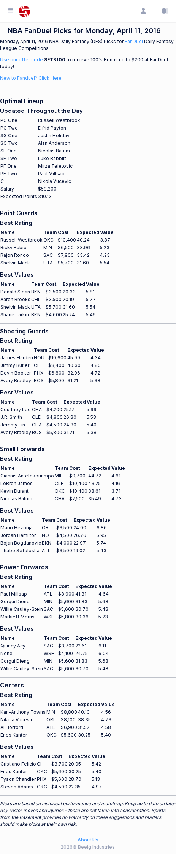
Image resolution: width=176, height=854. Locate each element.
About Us (88, 840)
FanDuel (134, 41)
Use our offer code (21, 59)
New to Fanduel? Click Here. (31, 78)
